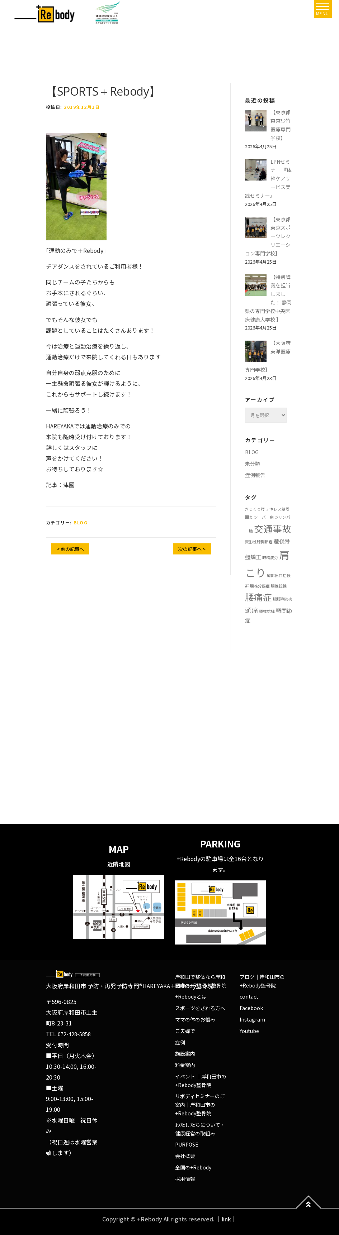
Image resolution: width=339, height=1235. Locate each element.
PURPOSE (186, 1144)
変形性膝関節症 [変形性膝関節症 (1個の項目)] (259, 541)
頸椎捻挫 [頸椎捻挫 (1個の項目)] (267, 611)
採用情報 (185, 1178)
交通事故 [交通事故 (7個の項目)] (272, 528)
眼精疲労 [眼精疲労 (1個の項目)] (270, 557)
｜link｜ (226, 1219)
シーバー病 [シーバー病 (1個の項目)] (264, 517)
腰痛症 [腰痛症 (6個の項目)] (258, 597)
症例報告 (255, 475)
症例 (180, 1042)
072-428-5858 (74, 1034)
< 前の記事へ (70, 549)
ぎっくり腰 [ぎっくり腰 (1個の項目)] (255, 509)
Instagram (252, 1019)
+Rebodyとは (190, 996)
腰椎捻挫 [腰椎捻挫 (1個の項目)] (279, 585)
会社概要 (185, 1155)
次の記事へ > (192, 549)
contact (249, 996)
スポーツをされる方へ (200, 1007)
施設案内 (185, 1053)
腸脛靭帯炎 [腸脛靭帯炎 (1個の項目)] (283, 599)
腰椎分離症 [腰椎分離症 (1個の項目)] (260, 585)
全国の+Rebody (193, 1167)
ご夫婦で (185, 1030)
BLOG (81, 522)
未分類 (252, 463)
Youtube (249, 1030)
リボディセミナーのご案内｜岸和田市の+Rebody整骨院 (200, 1104)
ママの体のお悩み (195, 1019)
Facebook (251, 1007)
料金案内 (185, 1064)
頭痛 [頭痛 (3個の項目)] (251, 610)
